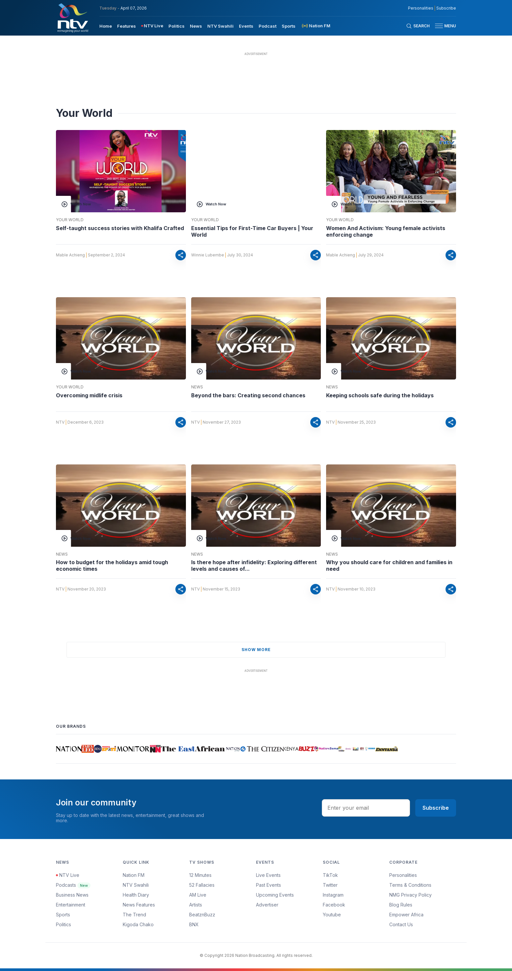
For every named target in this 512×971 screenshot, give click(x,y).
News (197, 387)
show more (256, 649)
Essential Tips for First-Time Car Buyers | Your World (252, 231)
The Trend (134, 914)
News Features (139, 904)
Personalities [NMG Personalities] (420, 8)
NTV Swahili (136, 885)
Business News (72, 895)
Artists (195, 904)
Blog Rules (400, 904)
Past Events (268, 885)
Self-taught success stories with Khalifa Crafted (120, 228)
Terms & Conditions (410, 885)
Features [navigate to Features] (126, 26)
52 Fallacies (202, 885)
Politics (63, 924)
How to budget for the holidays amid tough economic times (112, 565)
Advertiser (267, 904)
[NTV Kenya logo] (72, 18)
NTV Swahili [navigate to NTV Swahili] (220, 26)
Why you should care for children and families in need (389, 565)
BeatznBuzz (202, 914)
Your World (70, 220)
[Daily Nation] (69, 748)
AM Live (197, 895)
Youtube (332, 914)
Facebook (334, 904)
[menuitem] (105, 26)
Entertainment (70, 904)
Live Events (268, 875)
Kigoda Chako (138, 924)
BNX (194, 924)
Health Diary (136, 895)
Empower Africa (406, 914)
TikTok (330, 875)
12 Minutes (200, 875)
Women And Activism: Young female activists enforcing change (385, 231)
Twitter (330, 885)
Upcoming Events (275, 895)
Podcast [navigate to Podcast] (267, 26)
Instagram (333, 895)
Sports (63, 914)
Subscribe (435, 807)
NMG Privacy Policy (410, 895)
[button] (443, 26)
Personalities (403, 875)
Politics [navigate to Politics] (176, 26)
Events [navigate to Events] (246, 26)
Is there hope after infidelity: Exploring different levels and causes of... (254, 565)
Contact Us (401, 924)
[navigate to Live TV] (152, 25)
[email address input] (366, 807)
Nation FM (133, 875)
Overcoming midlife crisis (89, 395)
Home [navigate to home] (105, 26)
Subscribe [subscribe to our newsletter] (446, 8)
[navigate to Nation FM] (315, 26)
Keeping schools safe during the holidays (380, 395)
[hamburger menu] (439, 26)
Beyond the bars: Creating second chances (248, 395)
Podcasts (73, 885)
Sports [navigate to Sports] (288, 26)
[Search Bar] (418, 26)
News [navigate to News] (196, 26)
